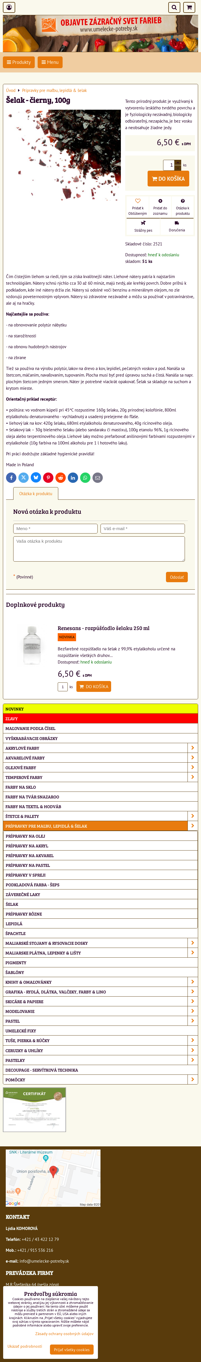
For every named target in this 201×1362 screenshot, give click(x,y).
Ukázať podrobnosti (24, 1346)
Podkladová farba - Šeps (32, 884)
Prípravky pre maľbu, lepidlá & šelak (101, 825)
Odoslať (177, 577)
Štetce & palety (101, 816)
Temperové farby (101, 777)
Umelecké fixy (20, 1031)
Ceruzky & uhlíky (101, 1050)
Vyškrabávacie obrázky (31, 738)
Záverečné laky (23, 894)
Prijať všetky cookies (72, 1349)
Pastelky (101, 1060)
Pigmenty (15, 962)
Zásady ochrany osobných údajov (64, 1333)
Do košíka (168, 178)
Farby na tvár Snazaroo (32, 797)
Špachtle (15, 933)
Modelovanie (101, 1011)
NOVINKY (14, 709)
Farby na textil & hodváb (33, 806)
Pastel (101, 1021)
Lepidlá (14, 923)
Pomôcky (101, 1079)
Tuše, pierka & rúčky (101, 1040)
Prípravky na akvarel (30, 855)
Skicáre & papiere (101, 1001)
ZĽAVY (11, 718)
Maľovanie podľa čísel (30, 728)
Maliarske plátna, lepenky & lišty (101, 952)
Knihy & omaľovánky (101, 982)
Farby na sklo (20, 787)
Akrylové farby (101, 748)
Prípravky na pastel (28, 865)
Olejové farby (101, 767)
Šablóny (14, 972)
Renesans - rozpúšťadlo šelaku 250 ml (104, 627)
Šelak (12, 904)
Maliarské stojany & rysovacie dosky (101, 943)
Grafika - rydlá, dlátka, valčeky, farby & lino (101, 991)
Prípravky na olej (25, 836)
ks (65, 686)
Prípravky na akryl (27, 846)
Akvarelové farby (101, 757)
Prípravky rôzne (24, 914)
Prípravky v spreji (26, 875)
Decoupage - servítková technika (41, 1070)
